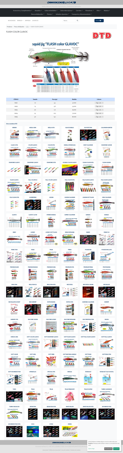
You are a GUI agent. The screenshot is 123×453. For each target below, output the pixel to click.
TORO (14, 389)
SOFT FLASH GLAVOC (70, 337)
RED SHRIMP (32, 302)
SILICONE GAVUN (33, 319)
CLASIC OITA (14, 145)
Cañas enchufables (50, 10)
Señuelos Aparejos (62, 14)
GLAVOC (14, 214)
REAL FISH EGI (33, 284)
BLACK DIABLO (70, 127)
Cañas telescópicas (66, 10)
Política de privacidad (54, 450)
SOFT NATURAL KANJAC (69, 354)
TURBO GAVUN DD (106, 389)
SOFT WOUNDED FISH (14, 371)
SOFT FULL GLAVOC (106, 337)
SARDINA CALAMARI (88, 302)
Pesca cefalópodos (37, 14)
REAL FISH (14, 284)
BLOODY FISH (88, 127)
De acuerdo (116, 448)
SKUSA (107, 319)
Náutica (106, 10)
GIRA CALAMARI (106, 197)
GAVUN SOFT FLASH (88, 197)
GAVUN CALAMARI (69, 197)
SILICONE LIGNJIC (51, 319)
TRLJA (33, 389)
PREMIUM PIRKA (88, 267)
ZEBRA (70, 424)
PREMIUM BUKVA (33, 267)
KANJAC (88, 214)
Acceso (98, 20)
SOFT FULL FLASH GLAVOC (88, 337)
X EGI (32, 424)
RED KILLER (106, 284)
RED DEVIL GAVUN (88, 284)
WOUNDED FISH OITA (14, 424)
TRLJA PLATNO (88, 389)
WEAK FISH (33, 406)
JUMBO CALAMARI (69, 214)
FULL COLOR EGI (32, 180)
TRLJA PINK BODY (70, 389)
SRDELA (69, 371)
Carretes (78, 10)
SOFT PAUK (88, 354)
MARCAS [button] (19, 20)
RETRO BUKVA (51, 302)
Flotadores (89, 10)
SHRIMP (106, 302)
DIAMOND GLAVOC (14, 162)
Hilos (98, 10)
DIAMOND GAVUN (106, 145)
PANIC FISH (14, 249)
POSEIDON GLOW (107, 249)
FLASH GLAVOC (14, 180)
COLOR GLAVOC (32, 145)
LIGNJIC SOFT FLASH (51, 232)
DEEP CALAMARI (88, 145)
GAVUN (51, 197)
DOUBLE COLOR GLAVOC (70, 162)
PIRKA (69, 249)
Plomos (49, 14)
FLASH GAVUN (107, 162)
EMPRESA (27, 20)
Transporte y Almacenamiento (81, 14)
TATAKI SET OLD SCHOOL (107, 371)
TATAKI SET (88, 371)
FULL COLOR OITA (70, 180)
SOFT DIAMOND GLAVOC (51, 337)
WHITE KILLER (70, 406)
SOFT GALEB (14, 354)
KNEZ (14, 232)
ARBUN (14, 127)
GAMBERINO (32, 197)
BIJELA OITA (51, 127)
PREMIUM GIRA (51, 267)
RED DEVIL (70, 284)
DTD (27, 26)
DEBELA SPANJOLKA (70, 145)
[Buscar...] (69, 20)
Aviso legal (45, 450)
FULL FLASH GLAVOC (88, 180)
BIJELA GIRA (32, 127)
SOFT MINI (51, 354)
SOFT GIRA (33, 354)
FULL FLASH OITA (14, 197)
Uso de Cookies (65, 450)
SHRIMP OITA (14, 319)
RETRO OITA (69, 302)
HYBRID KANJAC (51, 214)
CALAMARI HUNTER (106, 127)
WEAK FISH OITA (51, 406)
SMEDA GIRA (14, 337)
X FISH (51, 424)
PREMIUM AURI (14, 267)
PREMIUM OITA (69, 267)
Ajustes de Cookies (75, 450)
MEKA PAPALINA (69, 232)
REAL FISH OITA (51, 284)
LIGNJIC (33, 232)
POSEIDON (88, 249)
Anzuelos (38, 10)
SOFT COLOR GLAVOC (33, 337)
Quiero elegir (91, 448)
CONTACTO (35, 20)
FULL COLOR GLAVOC (51, 180)
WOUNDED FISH (106, 406)
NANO (88, 232)
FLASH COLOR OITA (88, 162)
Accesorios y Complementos (22, 10)
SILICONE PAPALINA (69, 319)
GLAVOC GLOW (33, 214)
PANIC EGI (106, 232)
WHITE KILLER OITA (88, 406)
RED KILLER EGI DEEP (14, 302)
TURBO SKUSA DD (14, 406)
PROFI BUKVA (106, 267)
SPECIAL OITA (51, 371)
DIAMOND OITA (51, 162)
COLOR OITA (51, 145)
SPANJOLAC (32, 371)
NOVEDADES (11, 20)
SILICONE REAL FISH (88, 319)
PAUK (32, 249)
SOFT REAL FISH (106, 354)
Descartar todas (108, 448)
